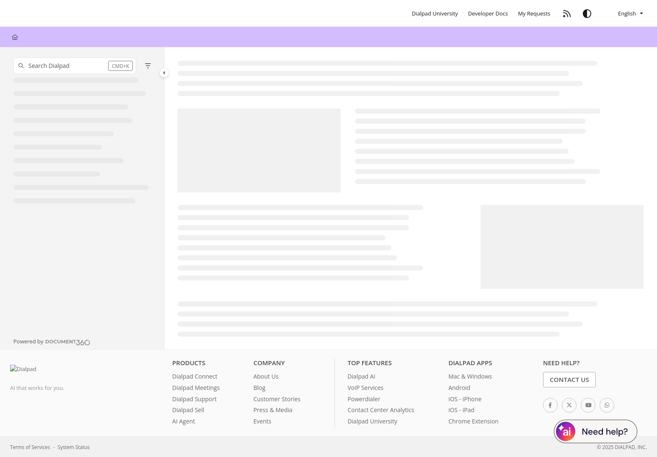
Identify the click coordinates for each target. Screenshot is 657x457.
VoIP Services (365, 388)
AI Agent (183, 421)
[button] (74, 65)
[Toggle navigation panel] (164, 73)
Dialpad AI (361, 376)
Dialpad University (372, 421)
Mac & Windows (470, 376)
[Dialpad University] (435, 13)
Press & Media (272, 410)
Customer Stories (277, 399)
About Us (266, 376)
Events (262, 421)
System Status (74, 447)
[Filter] (148, 66)
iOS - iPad (461, 410)
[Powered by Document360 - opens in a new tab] (52, 341)
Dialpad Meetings (196, 388)
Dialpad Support (194, 399)
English (621, 13)
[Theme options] (587, 13)
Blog (259, 388)
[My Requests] (534, 13)
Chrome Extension (473, 421)
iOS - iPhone (464, 399)
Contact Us (569, 379)
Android (459, 388)
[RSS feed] (567, 13)
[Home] (15, 37)
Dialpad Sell (188, 410)
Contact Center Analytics (380, 410)
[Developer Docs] (488, 13)
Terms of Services (30, 447)
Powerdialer (363, 399)
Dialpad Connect (194, 376)
